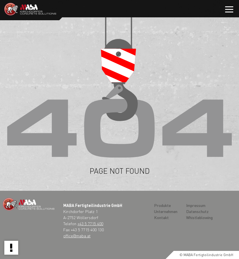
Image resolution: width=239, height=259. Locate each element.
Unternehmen (165, 211)
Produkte (162, 205)
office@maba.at (76, 235)
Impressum (195, 205)
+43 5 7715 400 (90, 223)
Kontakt (161, 217)
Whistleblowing (199, 217)
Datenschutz (197, 211)
